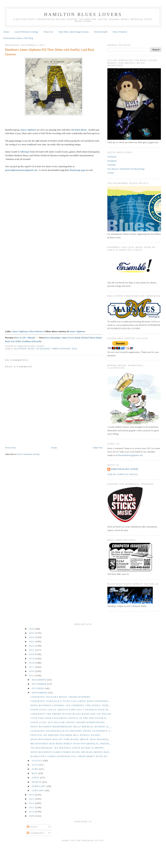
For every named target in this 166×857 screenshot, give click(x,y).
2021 (32, 650)
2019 (32, 658)
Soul (75, 349)
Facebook (111, 156)
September (40, 692)
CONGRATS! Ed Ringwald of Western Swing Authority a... (71, 730)
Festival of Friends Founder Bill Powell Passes (65, 735)
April (36, 777)
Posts (32, 827)
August (37, 760)
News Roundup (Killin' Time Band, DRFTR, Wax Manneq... (70, 739)
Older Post (97, 447)
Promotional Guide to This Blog (18, 38)
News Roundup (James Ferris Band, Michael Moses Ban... (71, 752)
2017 (32, 667)
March (37, 782)
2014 (32, 794)
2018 (32, 662)
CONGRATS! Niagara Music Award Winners (60, 697)
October (38, 688)
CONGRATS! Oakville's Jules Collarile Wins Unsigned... (70, 701)
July (35, 764)
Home (6, 31)
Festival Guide (100, 31)
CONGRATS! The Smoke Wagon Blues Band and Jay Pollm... (71, 713)
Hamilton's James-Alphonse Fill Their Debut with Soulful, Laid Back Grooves (49, 52)
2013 (32, 799)
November (39, 684)
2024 (32, 637)
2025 (32, 633)
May (35, 773)
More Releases (36, 331)
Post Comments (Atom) (29, 454)
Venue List (48, 31)
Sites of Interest (120, 31)
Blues (31, 349)
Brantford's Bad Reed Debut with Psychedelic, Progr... (70, 743)
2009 (32, 816)
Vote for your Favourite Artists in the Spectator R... (69, 718)
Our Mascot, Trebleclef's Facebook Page (126, 169)
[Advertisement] (83, 848)
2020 (32, 654)
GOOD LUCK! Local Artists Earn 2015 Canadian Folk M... (70, 709)
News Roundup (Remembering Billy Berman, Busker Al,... (71, 726)
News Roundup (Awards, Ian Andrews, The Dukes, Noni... (70, 705)
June (35, 769)
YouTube (111, 164)
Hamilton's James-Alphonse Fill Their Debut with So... (69, 756)
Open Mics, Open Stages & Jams (73, 31)
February (39, 786)
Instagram (112, 160)
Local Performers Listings (26, 31)
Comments (36, 833)
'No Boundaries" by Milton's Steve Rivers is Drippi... (68, 747)
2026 (32, 628)
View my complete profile (122, 474)
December (39, 679)
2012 (32, 803)
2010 (32, 811)
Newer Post (10, 447)
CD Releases (43, 349)
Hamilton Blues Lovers (83, 14)
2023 (32, 641)
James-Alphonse (28, 129)
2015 (32, 675)
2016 (32, 671)
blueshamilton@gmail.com (130, 455)
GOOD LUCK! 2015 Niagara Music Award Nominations (67, 722)
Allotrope (24, 151)
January (38, 790)
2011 (32, 807)
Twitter (110, 172)
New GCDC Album (24, 337)
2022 (32, 645)
